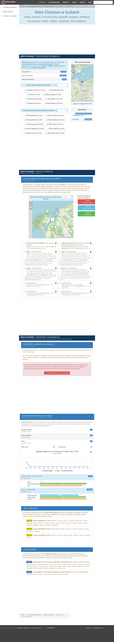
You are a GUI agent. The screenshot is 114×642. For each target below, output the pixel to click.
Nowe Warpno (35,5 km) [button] (53, 103)
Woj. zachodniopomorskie (33, 6)
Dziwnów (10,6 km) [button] (56, 90)
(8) (87, 214)
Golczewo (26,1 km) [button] (34, 99)
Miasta (82, 2)
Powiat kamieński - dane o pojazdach (57, 373)
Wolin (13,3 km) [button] (33, 94)
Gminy (74, 2)
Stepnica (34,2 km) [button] (33, 103)
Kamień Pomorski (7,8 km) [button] (35, 90)
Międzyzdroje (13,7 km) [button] (52, 94)
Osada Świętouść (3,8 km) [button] (34, 129)
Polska (22, 6)
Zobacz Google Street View (83, 103)
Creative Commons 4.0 (23, 628)
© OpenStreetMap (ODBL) (86, 100)
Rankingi (42, 2)
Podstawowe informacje (10, 7)
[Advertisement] (104, 38)
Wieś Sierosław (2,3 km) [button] (33, 120)
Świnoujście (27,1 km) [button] (53, 99)
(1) (88, 201)
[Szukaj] (103, 2)
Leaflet (77, 100)
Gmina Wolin (59, 6)
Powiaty (66, 2)
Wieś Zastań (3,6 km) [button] (55, 124)
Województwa (54, 2)
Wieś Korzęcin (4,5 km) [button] (33, 133)
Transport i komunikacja (10, 16)
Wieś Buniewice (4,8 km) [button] (55, 133)
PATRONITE (51, 628)
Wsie (90, 2)
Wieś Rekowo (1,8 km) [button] (33, 115)
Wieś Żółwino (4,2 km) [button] (56, 129)
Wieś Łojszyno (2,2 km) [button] (55, 115)
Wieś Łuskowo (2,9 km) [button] (34, 124)
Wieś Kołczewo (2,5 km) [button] (55, 120)
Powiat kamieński (48, 6)
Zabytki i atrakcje (8, 11)
